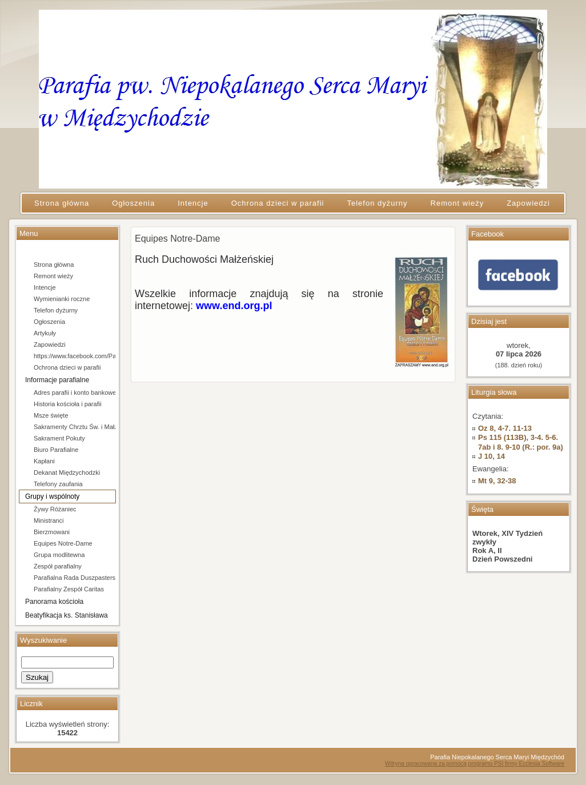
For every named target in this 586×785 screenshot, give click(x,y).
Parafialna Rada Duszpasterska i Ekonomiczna (74, 577)
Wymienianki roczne (62, 298)
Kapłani (44, 461)
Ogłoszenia (49, 321)
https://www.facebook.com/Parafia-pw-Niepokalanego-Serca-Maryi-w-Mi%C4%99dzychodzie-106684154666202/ (74, 356)
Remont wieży (53, 276)
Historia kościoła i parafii (68, 403)
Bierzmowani (52, 531)
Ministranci (49, 520)
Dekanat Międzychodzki (67, 472)
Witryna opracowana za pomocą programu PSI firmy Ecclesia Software (474, 763)
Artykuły (45, 333)
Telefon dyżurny (56, 310)
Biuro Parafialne (56, 449)
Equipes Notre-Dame (63, 543)
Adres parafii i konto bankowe (74, 392)
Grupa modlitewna (59, 554)
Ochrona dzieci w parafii (67, 367)
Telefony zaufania (58, 483)
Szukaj (37, 677)
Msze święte (51, 415)
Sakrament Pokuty (59, 438)
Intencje (45, 287)
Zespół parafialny (58, 566)
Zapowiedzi (50, 344)
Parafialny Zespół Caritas (69, 589)
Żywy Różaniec (55, 509)
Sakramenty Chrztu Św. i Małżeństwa (74, 426)
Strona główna (54, 264)
